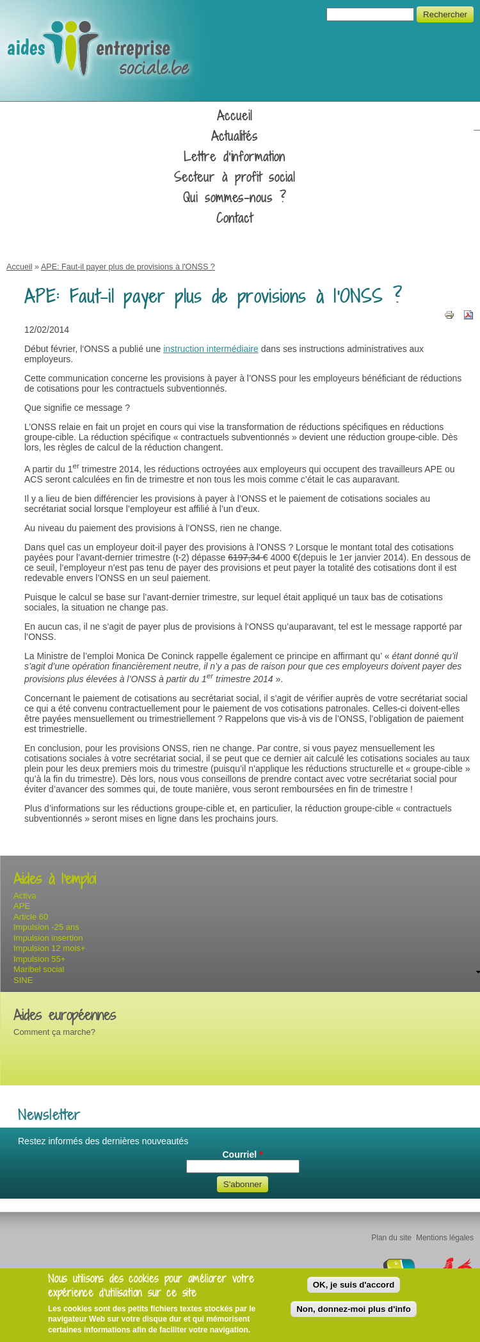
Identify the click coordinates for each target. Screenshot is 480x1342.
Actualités (235, 136)
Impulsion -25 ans (46, 927)
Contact (234, 218)
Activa (24, 895)
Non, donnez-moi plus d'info (353, 1309)
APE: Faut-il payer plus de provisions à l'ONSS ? (128, 266)
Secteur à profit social (234, 177)
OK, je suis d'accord (354, 1285)
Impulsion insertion (48, 938)
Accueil (234, 116)
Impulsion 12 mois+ (49, 948)
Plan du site (391, 1237)
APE (21, 906)
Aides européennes (64, 1015)
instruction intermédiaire (211, 349)
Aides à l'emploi (54, 879)
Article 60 (30, 917)
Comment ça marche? (54, 1032)
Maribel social (38, 969)
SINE (23, 980)
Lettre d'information (234, 157)
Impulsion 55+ (39, 959)
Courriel (242, 1154)
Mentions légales (445, 1237)
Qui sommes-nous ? (234, 198)
